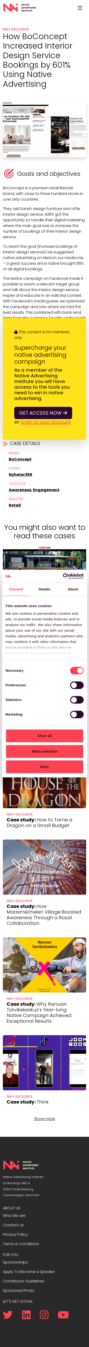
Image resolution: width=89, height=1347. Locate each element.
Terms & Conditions (21, 1244)
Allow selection (44, 751)
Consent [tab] (16, 589)
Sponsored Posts (18, 1290)
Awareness (20, 490)
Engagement (46, 490)
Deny (44, 767)
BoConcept (20, 459)
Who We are (14, 1215)
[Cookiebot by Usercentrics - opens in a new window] (63, 576)
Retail (15, 505)
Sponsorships (15, 1262)
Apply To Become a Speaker (29, 1271)
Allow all (44, 736)
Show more (44, 1118)
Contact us (13, 1225)
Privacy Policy (15, 1234)
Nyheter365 (20, 474)
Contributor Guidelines (23, 1281)
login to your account (45, 422)
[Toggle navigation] (79, 7)
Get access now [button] (43, 413)
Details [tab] (45, 589)
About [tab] (73, 589)
